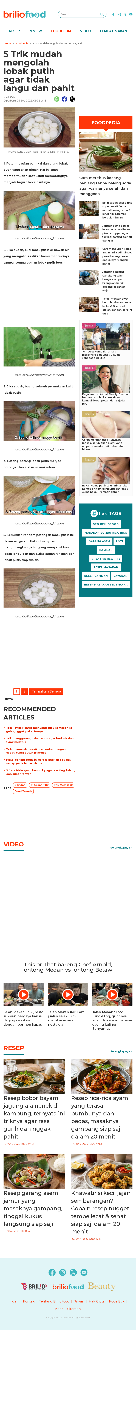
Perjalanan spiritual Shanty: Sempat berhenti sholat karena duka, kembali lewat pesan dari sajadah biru (105, 399)
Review (35, 31)
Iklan (15, 1301)
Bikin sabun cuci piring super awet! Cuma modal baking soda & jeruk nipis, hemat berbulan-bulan (117, 210)
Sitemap (74, 1309)
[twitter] (125, 14)
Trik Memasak (63, 785)
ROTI (119, 541)
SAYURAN (121, 576)
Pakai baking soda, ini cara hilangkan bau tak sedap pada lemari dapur (38, 761)
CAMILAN (106, 550)
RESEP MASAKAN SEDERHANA (106, 584)
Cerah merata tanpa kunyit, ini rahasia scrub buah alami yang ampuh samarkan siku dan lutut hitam (103, 444)
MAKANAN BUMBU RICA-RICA (106, 532)
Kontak (29, 1301)
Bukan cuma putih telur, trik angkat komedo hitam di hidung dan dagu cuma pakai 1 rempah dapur (105, 489)
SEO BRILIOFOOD (106, 524)
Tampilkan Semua (46, 691)
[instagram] (119, 14)
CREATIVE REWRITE (106, 558)
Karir (59, 1309)
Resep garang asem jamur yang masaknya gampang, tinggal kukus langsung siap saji (33, 1208)
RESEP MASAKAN (106, 567)
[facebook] (113, 14)
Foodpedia (61, 31)
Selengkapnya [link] (120, 847)
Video (85, 31)
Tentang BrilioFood (54, 1301)
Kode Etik (116, 1301)
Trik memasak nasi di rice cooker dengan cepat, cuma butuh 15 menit (36, 750)
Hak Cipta (97, 1301)
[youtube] (130, 14)
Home (7, 43)
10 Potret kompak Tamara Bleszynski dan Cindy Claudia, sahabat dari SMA (101, 355)
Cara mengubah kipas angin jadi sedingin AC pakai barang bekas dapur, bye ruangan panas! (117, 256)
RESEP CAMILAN (96, 576)
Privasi (79, 1301)
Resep (14, 31)
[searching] (102, 14)
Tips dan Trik (40, 785)
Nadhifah (9, 97)
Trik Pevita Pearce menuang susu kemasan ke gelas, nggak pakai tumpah (39, 729)
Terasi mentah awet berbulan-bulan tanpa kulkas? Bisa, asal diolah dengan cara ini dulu (117, 306)
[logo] (25, 14)
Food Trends (23, 791)
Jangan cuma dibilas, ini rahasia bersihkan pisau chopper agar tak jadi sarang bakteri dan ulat (117, 233)
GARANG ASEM (99, 541)
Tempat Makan (113, 31)
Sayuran (20, 785)
